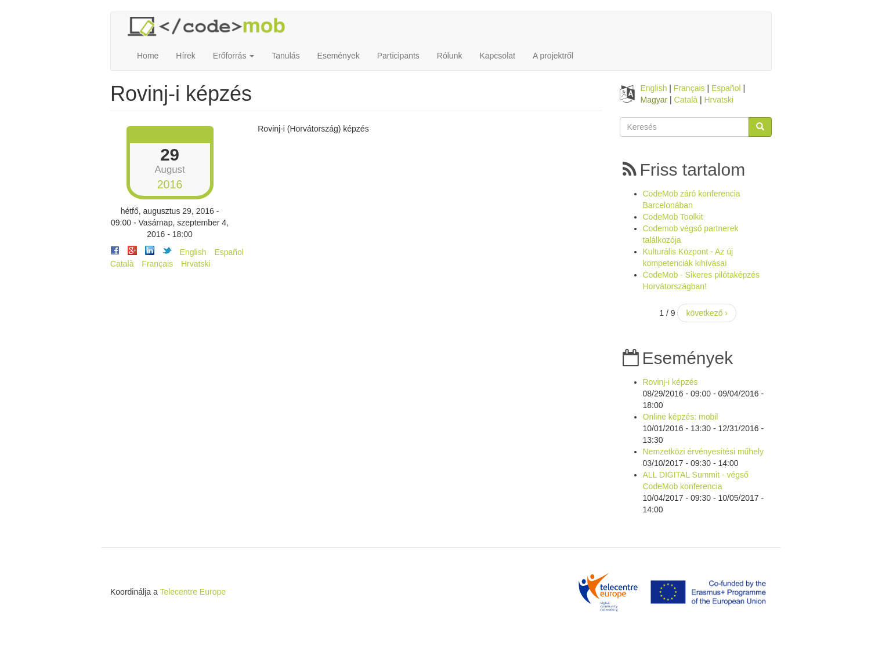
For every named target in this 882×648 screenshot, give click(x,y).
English (193, 252)
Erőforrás (233, 55)
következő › (707, 313)
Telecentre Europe (193, 591)
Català (121, 263)
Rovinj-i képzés (670, 382)
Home (147, 55)
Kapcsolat (497, 55)
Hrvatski (196, 263)
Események (338, 55)
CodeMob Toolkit (673, 216)
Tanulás (285, 55)
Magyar (654, 99)
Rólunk (449, 55)
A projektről (553, 55)
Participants (398, 55)
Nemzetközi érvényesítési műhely (703, 451)
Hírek (185, 55)
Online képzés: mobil (680, 416)
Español (229, 252)
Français (157, 263)
